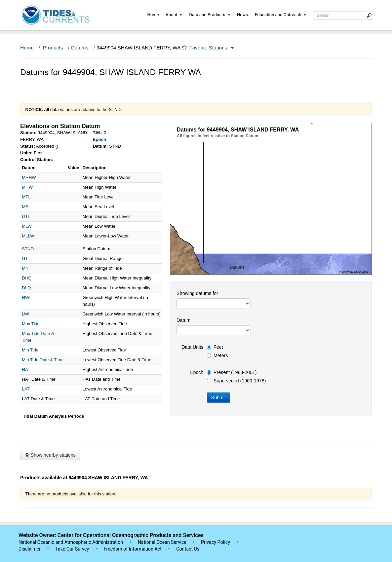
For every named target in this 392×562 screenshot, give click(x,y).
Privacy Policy (215, 542)
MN (25, 268)
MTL (26, 196)
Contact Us (187, 549)
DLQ (26, 287)
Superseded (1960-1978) (236, 380)
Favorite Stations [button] (211, 47)
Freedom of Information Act (132, 549)
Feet (215, 347)
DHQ (27, 277)
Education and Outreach (280, 14)
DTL (26, 216)
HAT (26, 369)
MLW (27, 226)
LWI (25, 313)
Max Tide (31, 323)
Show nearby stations (50, 455)
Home (153, 14)
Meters (217, 355)
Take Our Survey (72, 549)
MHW (27, 187)
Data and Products (209, 14)
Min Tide (30, 349)
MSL (26, 206)
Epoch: (100, 139)
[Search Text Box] (338, 15)
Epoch (196, 372)
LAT (26, 388)
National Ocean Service (162, 542)
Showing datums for (197, 293)
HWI (26, 297)
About (174, 14)
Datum (183, 320)
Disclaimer (29, 549)
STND (28, 248)
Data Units (192, 347)
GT (25, 258)
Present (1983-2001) (232, 372)
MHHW (29, 177)
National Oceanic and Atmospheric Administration (70, 542)
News (242, 14)
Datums (79, 47)
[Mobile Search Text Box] (369, 15)
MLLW (28, 235)
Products (53, 47)
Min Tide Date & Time (43, 359)
